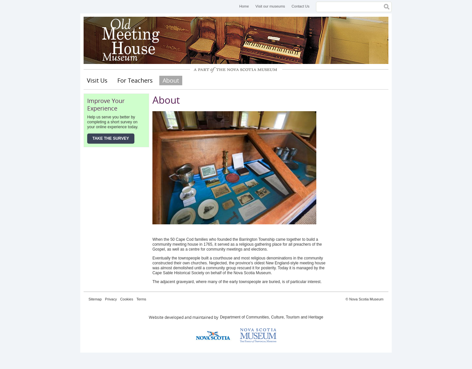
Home (244, 6)
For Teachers (135, 80)
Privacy (111, 299)
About (171, 80)
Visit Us (97, 80)
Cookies (126, 299)
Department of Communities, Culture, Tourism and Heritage (271, 317)
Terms (141, 299)
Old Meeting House (133, 40)
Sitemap (95, 299)
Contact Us (300, 6)
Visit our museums (270, 6)
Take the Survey (110, 138)
